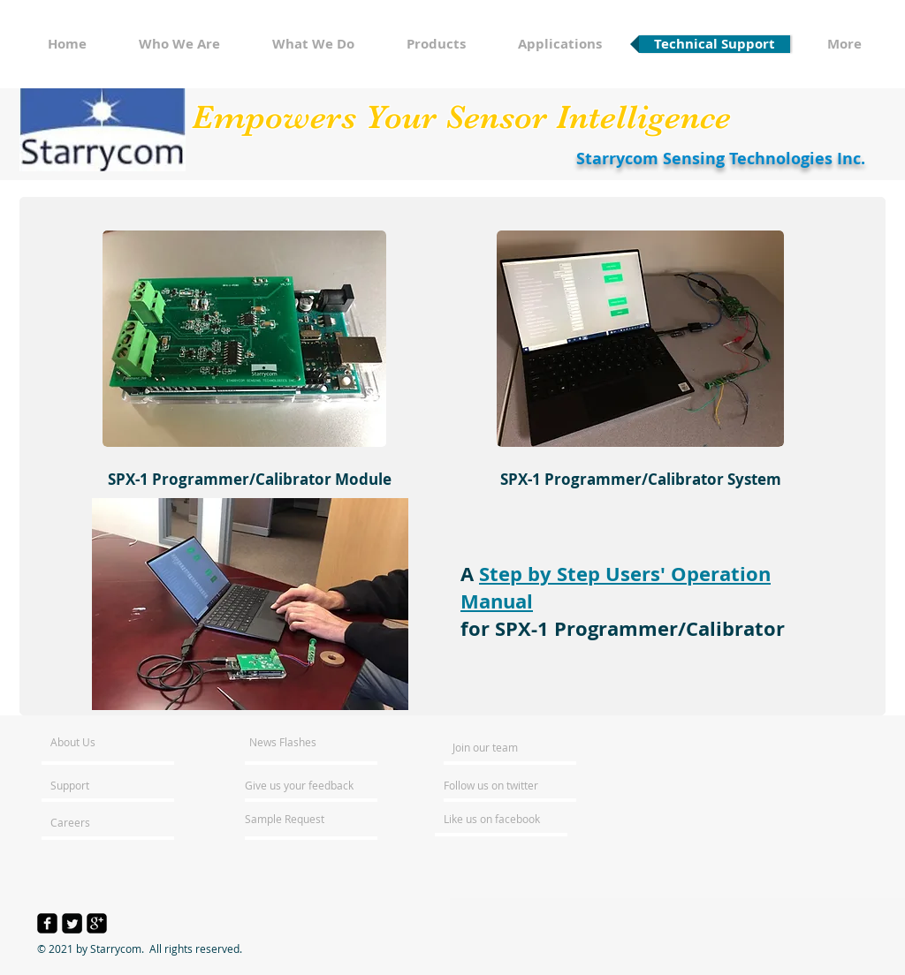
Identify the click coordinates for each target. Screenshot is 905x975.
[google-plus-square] (97, 923)
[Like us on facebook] (497, 818)
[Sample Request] (292, 818)
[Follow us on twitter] (492, 785)
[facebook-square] (47, 923)
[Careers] (97, 822)
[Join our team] (500, 747)
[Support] (92, 785)
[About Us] (118, 742)
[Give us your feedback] (308, 785)
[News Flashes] (300, 742)
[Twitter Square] (72, 923)
